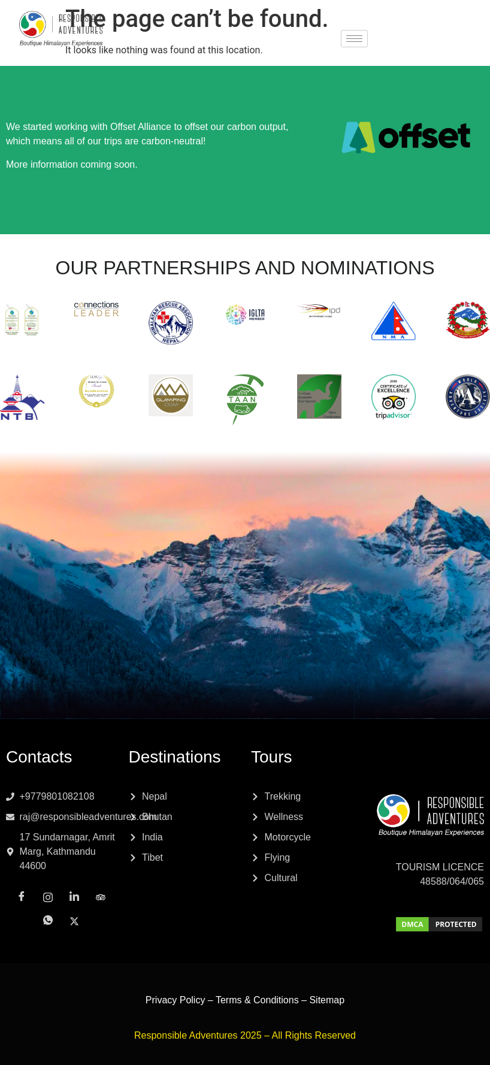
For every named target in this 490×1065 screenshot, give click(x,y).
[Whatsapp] (416, 39)
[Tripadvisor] (468, 24)
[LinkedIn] (442, 24)
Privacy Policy (175, 1000)
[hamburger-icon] (354, 38)
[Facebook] (389, 24)
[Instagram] (416, 24)
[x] (442, 39)
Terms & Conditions (257, 1000)
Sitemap (326, 1000)
